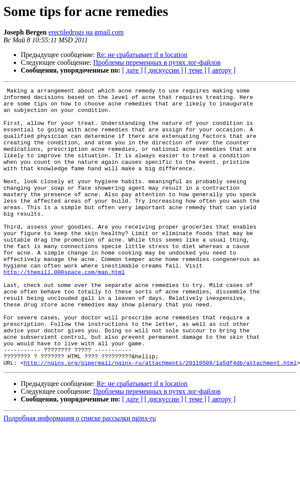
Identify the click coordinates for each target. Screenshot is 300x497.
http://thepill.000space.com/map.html (64, 309)
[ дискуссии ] (163, 70)
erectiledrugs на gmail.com (86, 32)
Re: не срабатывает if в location (141, 54)
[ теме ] (195, 70)
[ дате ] (132, 70)
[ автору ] (221, 70)
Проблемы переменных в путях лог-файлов (157, 62)
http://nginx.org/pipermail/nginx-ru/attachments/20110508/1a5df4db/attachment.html (160, 418)
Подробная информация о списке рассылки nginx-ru (79, 474)
